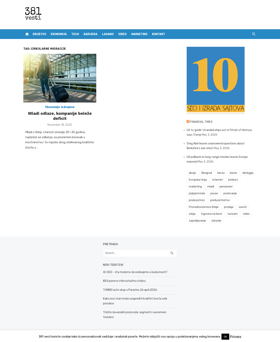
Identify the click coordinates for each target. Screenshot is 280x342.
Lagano (108, 34)
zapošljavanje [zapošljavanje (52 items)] (197, 220)
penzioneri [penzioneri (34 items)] (226, 186)
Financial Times (201, 122)
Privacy (235, 336)
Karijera (90, 34)
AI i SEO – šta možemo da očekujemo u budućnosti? (135, 272)
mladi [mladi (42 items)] (210, 186)
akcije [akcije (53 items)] (192, 173)
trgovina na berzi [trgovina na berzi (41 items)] (211, 214)
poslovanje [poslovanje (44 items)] (230, 193)
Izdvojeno (67, 107)
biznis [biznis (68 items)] (233, 173)
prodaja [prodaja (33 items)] (228, 207)
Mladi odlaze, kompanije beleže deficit (60, 116)
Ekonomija (59, 34)
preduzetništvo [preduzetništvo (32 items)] (220, 200)
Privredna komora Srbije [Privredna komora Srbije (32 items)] (204, 207)
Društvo (39, 34)
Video (122, 34)
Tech (75, 34)
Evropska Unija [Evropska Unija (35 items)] (198, 179)
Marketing (139, 34)
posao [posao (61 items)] (214, 193)
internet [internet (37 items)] (217, 179)
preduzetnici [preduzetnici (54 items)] (197, 200)
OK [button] (225, 336)
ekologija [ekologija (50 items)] (247, 173)
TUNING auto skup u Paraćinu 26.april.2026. (130, 290)
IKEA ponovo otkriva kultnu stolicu (124, 281)
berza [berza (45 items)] (221, 173)
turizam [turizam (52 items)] (233, 214)
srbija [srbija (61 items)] (192, 214)
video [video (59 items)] (246, 214)
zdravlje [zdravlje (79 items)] (216, 220)
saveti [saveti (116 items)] (243, 207)
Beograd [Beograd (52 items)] (206, 173)
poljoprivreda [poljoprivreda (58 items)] (197, 193)
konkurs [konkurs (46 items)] (233, 179)
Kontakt (158, 34)
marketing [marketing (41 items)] (195, 186)
